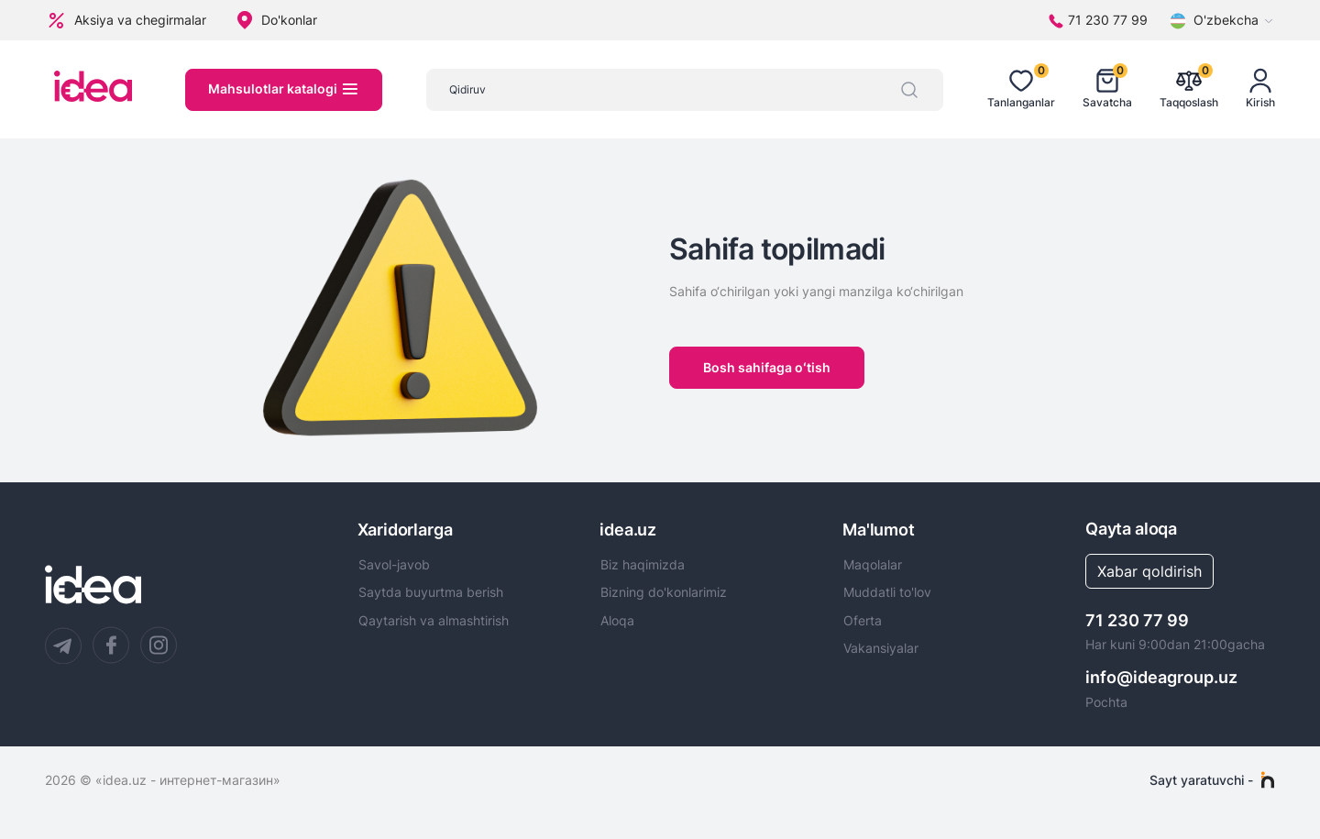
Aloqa (617, 620)
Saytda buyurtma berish (430, 592)
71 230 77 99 (1137, 620)
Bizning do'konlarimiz (663, 592)
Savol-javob (394, 564)
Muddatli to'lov (887, 592)
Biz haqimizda (642, 564)
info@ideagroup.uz (1161, 677)
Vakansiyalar (880, 648)
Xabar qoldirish (1149, 571)
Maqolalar (872, 564)
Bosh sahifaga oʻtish (766, 367)
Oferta (862, 620)
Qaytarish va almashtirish (433, 620)
